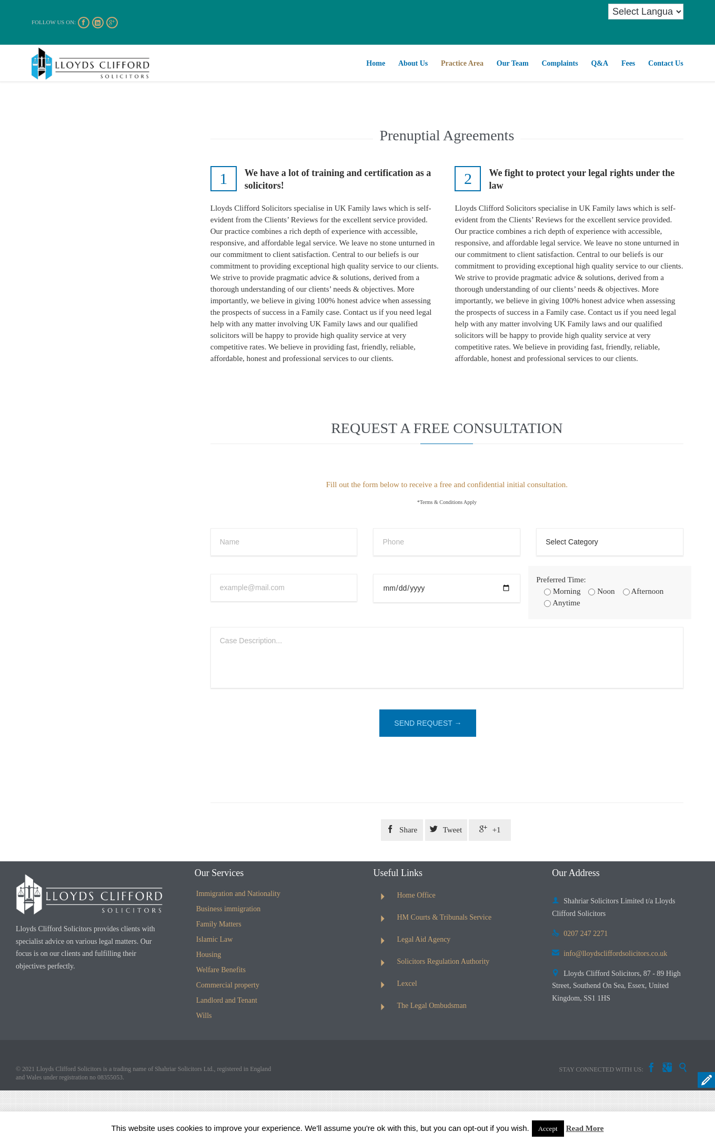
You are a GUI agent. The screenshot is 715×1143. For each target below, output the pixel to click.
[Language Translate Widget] (645, 11)
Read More (585, 1128)
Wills (204, 1016)
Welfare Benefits (221, 970)
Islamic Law (214, 939)
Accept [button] (548, 1128)
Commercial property (227, 985)
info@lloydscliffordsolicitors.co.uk (609, 953)
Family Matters (218, 924)
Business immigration (228, 909)
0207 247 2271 (580, 934)
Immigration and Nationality (238, 894)
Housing (208, 955)
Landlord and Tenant (226, 1000)
